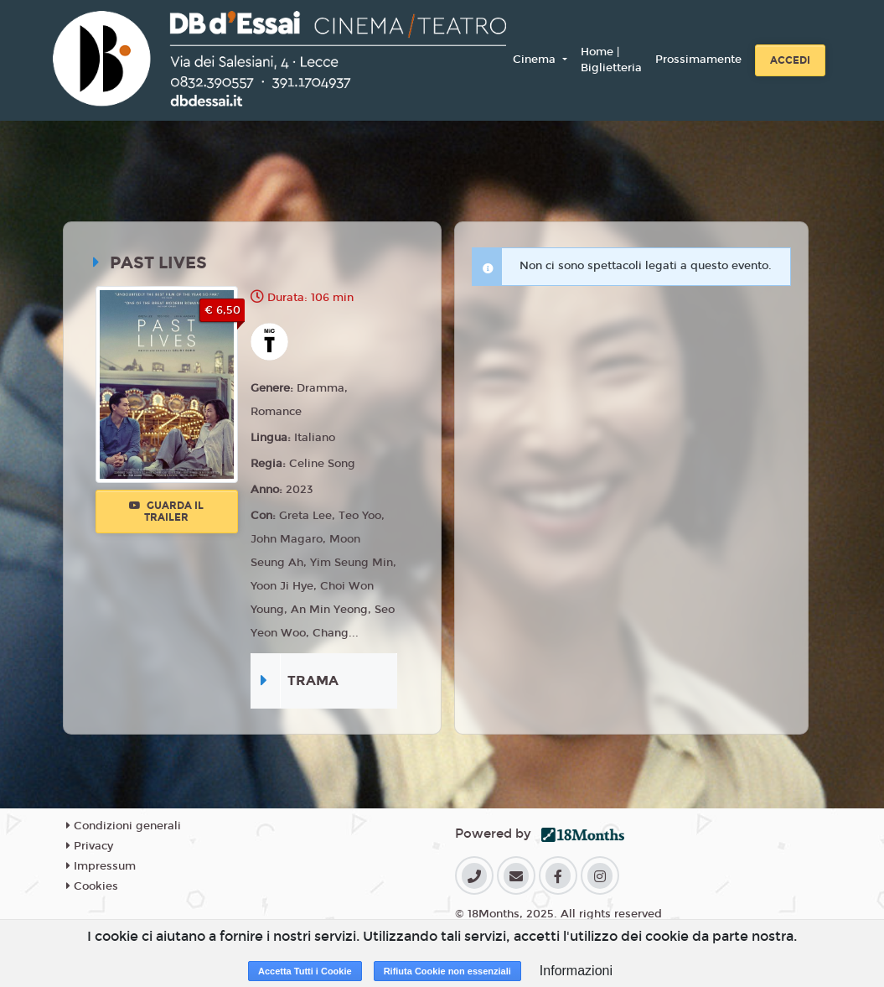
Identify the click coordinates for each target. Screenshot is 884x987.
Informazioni (576, 971)
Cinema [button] (536, 59)
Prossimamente (698, 59)
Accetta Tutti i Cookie (305, 971)
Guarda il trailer (166, 511)
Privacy (89, 846)
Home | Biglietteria (611, 60)
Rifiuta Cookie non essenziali (447, 971)
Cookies (92, 886)
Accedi (790, 60)
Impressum (101, 866)
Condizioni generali (123, 826)
